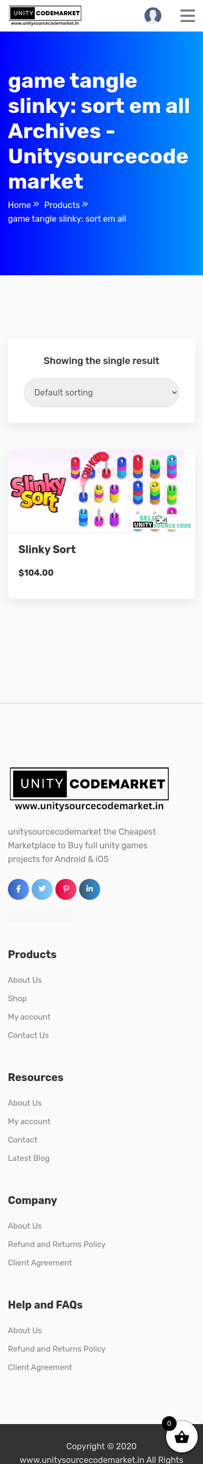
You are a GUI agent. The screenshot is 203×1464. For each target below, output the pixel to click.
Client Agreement (40, 1263)
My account (29, 1017)
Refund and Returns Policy (56, 1244)
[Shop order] (101, 392)
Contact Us (28, 1035)
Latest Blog (29, 1158)
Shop (17, 998)
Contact (22, 1140)
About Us (25, 980)
